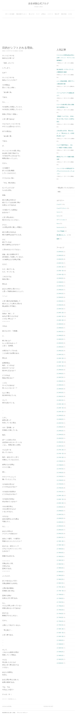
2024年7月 (60, 331)
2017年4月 (60, 613)
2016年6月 (60, 651)
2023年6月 (60, 381)
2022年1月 (60, 446)
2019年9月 (60, 549)
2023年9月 (60, 370)
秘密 (58, 239)
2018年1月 (60, 583)
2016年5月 (60, 655)
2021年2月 (60, 488)
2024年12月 (60, 312)
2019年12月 (60, 541)
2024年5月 (60, 339)
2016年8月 (60, 644)
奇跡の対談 (64, 14)
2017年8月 (60, 598)
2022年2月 (60, 442)
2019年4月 (60, 552)
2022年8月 (60, 419)
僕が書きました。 (12, 699)
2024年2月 (60, 350)
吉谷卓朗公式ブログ (38, 3)
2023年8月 (60, 373)
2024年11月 (60, 316)
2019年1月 (60, 560)
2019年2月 (60, 556)
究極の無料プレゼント (21, 14)
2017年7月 (60, 602)
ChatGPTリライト (62, 208)
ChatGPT (59, 204)
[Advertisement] (38, 32)
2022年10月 (60, 411)
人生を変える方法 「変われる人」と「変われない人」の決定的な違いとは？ (65, 133)
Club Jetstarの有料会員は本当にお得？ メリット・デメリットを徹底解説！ (66, 57)
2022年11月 (60, 408)
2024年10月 (60, 320)
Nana (58, 223)
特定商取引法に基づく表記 (8, 712)
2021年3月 (60, 484)
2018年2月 (60, 579)
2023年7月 (60, 377)
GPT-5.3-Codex (61, 220)
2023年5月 (60, 385)
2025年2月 (60, 305)
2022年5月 (60, 430)
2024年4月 (60, 343)
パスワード (50, 14)
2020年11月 (60, 499)
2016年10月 (60, 636)
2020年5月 (60, 522)
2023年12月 (60, 358)
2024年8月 (60, 328)
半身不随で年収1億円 (48, 706)
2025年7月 (60, 286)
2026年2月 (60, 259)
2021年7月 (60, 469)
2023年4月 (60, 389)
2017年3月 (60, 617)
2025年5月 (60, 293)
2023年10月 (60, 366)
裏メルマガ (31, 14)
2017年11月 (60, 591)
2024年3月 (60, 347)
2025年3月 (60, 301)
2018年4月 (60, 571)
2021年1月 (60, 491)
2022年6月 (60, 427)
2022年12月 (60, 404)
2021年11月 (60, 453)
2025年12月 (60, 267)
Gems (58, 216)
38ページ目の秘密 (9, 14)
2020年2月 (60, 533)
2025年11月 (60, 270)
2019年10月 (60, 545)
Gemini (59, 212)
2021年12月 (60, 450)
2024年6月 (60, 335)
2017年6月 (60, 606)
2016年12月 (60, 629)
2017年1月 (60, 625)
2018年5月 (60, 568)
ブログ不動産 (60, 231)
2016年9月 (60, 640)
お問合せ (43, 14)
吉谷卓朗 (21, 51)
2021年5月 (60, 476)
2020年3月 (60, 530)
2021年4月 (60, 480)
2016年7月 (60, 648)
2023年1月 (60, 400)
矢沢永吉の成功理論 (6, 706)
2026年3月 (60, 255)
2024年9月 (60, 324)
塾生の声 (57, 14)
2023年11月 (60, 362)
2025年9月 (60, 278)
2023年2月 (60, 396)
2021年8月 (60, 465)
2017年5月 (60, 610)
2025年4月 (60, 297)
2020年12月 (60, 495)
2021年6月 (60, 472)
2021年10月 (60, 457)
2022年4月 (60, 434)
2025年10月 (60, 274)
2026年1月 (60, 263)
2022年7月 (60, 423)
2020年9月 (60, 507)
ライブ (37, 14)
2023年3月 (60, 392)
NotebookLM (60, 227)
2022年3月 (60, 438)
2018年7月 (60, 564)
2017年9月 (60, 594)
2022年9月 (60, 415)
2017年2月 (60, 621)
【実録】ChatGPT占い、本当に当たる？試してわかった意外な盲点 (65, 118)
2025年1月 (60, 309)
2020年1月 (60, 537)
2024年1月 (60, 354)
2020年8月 (60, 511)
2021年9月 (60, 461)
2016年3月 (60, 659)
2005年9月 (60, 663)
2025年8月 (60, 282)
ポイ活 (70, 14)
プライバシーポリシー (22, 712)
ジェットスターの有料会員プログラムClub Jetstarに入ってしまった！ (65, 171)
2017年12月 (60, 587)
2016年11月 (60, 632)
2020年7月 (60, 514)
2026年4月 (60, 251)
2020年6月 (60, 518)
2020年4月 (60, 526)
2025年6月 (60, 289)
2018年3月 (60, 575)
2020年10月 (60, 503)
